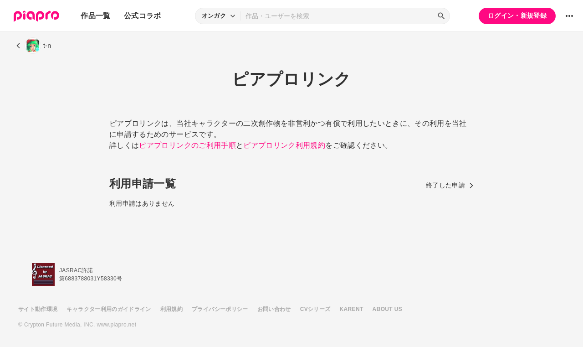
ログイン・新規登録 (517, 15)
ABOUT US (387, 309)
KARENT (351, 309)
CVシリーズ (315, 309)
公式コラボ (142, 16)
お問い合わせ (274, 309)
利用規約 (171, 309)
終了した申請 (450, 185)
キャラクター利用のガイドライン (108, 309)
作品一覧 (95, 16)
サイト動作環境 (37, 309)
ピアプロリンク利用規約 (284, 145)
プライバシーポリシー (220, 309)
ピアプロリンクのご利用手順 (187, 145)
